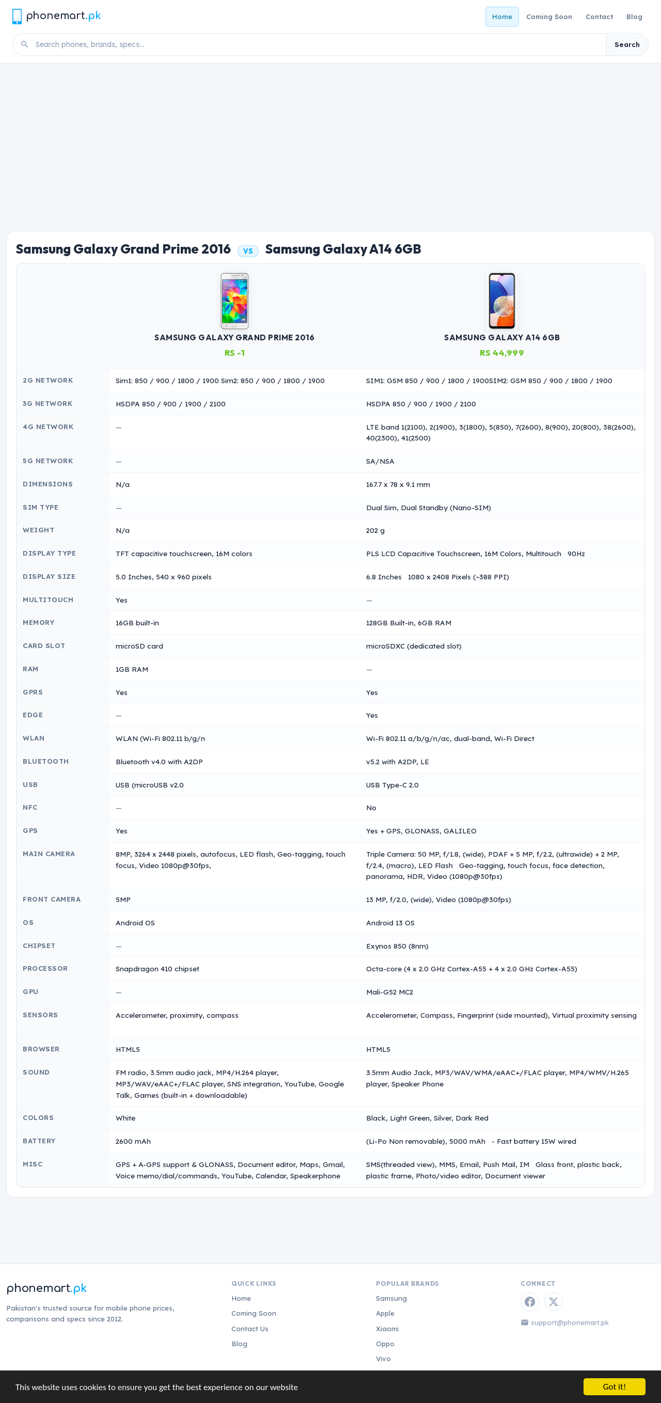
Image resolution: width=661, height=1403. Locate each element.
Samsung (391, 1298)
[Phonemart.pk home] (56, 16)
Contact (599, 16)
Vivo (383, 1358)
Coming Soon (549, 16)
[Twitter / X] (553, 1301)
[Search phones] (317, 44)
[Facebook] (530, 1301)
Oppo (385, 1343)
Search (627, 44)
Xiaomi (387, 1329)
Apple (385, 1313)
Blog (634, 16)
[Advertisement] (330, 141)
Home (502, 16)
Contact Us (250, 1329)
